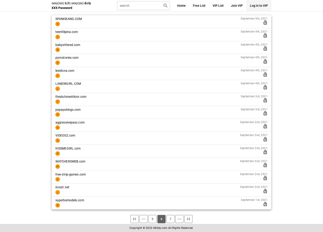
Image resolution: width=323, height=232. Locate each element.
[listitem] (161, 21)
